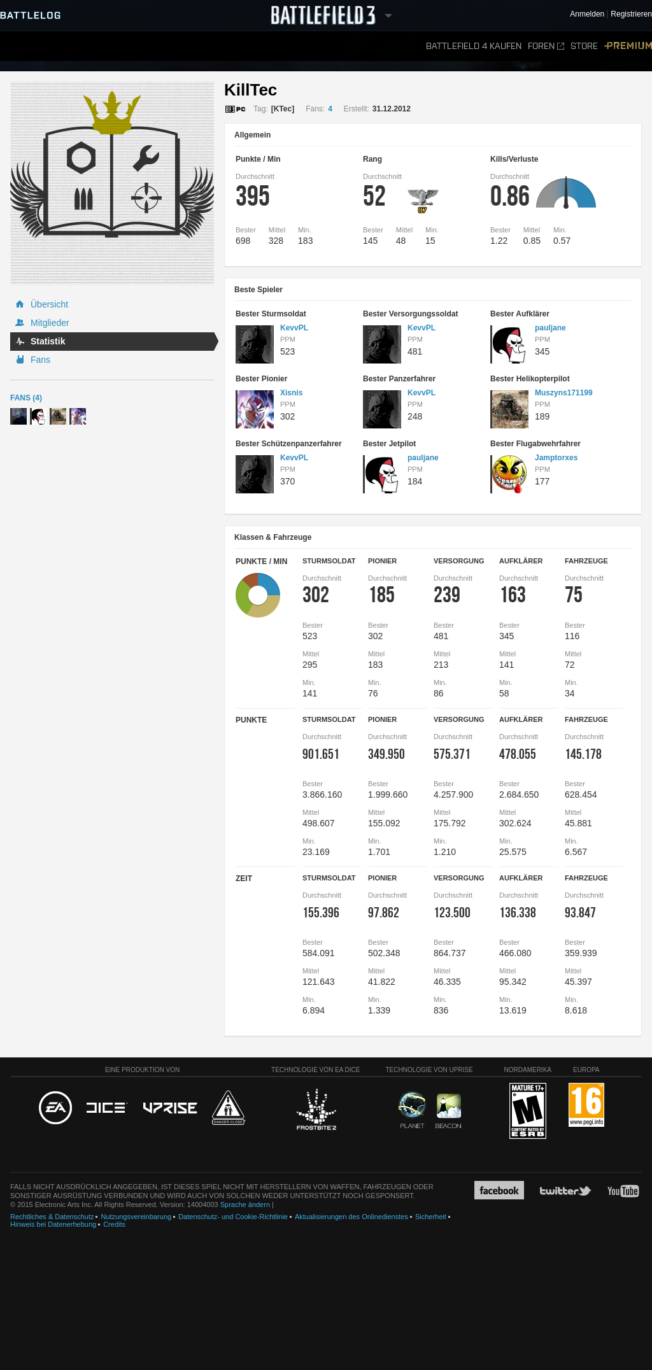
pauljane (423, 457)
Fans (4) (26, 397)
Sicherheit (430, 1216)
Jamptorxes (556, 457)
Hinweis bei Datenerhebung (53, 1224)
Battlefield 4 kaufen (473, 46)
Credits (114, 1224)
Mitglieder (50, 323)
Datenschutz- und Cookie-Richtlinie (233, 1216)
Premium (628, 46)
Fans (40, 360)
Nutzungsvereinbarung (136, 1216)
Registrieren (631, 14)
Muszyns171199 (564, 392)
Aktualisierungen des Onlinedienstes (351, 1216)
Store (584, 46)
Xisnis (291, 392)
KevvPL (294, 327)
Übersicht (49, 304)
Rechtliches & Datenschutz (52, 1216)
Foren (546, 46)
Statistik (48, 341)
